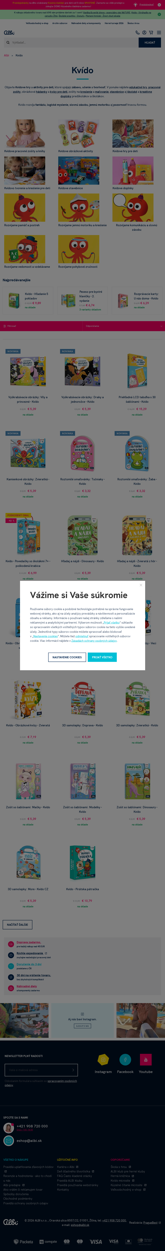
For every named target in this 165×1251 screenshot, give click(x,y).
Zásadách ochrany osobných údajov (94, 641)
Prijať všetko (112, 622)
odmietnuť (81, 636)
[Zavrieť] (141, 585)
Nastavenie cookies (45, 636)
